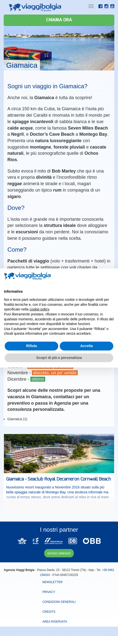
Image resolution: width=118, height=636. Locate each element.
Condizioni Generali (59, 602)
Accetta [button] (86, 346)
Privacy (48, 592)
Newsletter (52, 582)
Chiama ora (59, 20)
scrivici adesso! (59, 553)
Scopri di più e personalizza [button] (59, 358)
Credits (49, 612)
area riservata (54, 621)
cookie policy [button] (39, 309)
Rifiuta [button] (31, 346)
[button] (112, 276)
